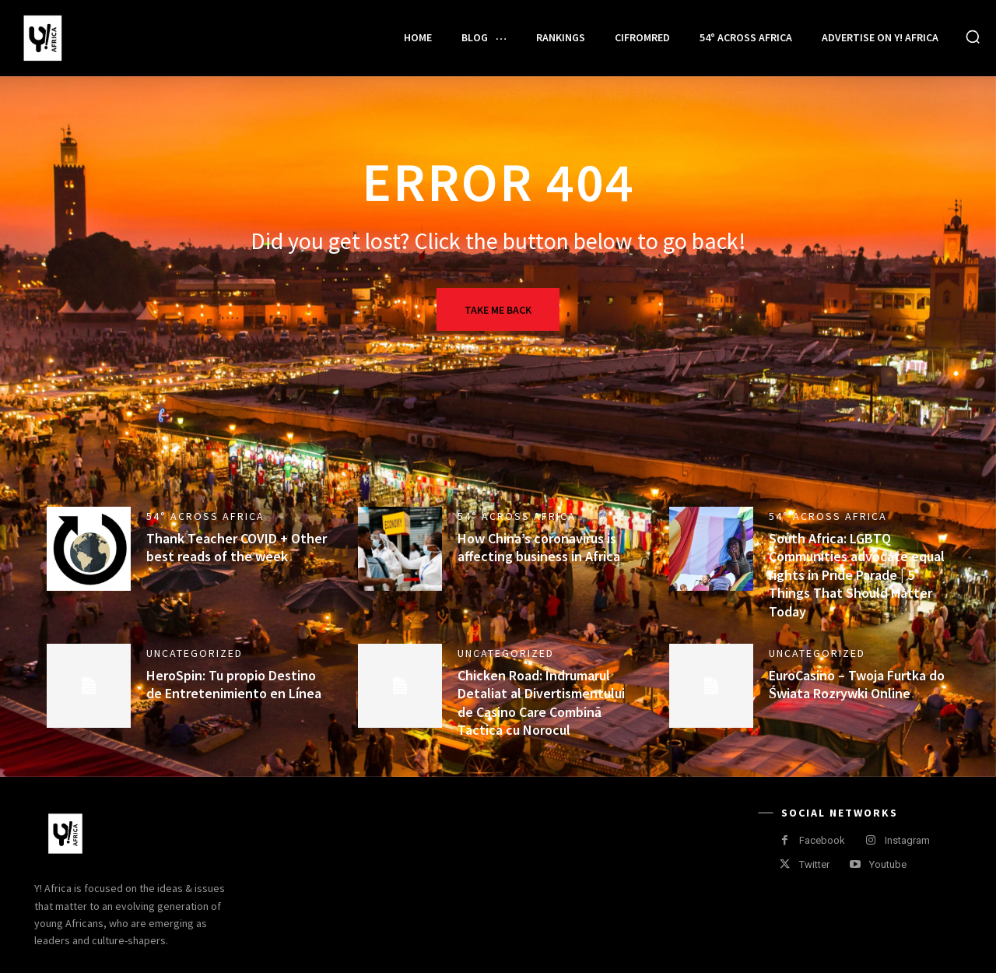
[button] (972, 36)
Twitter (814, 864)
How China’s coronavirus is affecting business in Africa (539, 547)
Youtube (888, 864)
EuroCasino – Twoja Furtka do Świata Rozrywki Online (857, 684)
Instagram (907, 840)
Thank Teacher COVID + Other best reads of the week (236, 547)
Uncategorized (194, 653)
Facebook (822, 840)
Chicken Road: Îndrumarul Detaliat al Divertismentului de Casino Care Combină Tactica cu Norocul (541, 702)
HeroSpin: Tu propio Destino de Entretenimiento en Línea (233, 684)
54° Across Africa (205, 516)
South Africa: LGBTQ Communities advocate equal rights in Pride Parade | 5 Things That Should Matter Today (857, 574)
